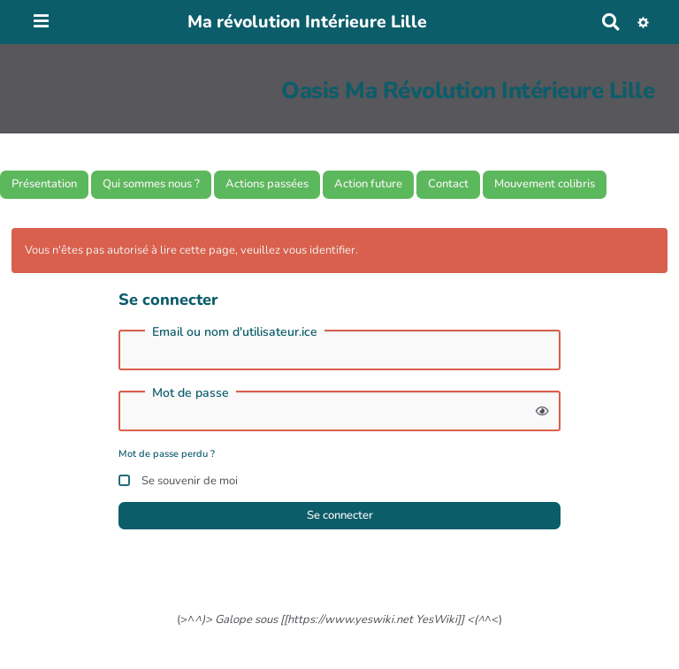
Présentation (44, 184)
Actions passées (267, 184)
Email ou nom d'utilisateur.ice (234, 332)
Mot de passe (190, 393)
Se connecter (340, 515)
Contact (448, 184)
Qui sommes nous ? (151, 184)
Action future (368, 184)
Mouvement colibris (544, 184)
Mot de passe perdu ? (166, 453)
